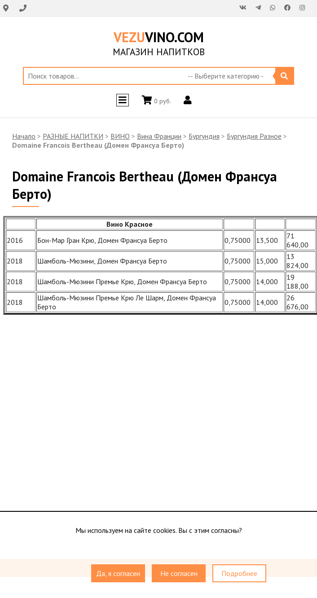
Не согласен (179, 573)
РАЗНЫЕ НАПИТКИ (73, 136)
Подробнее (239, 573)
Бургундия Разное (254, 136)
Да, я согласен (118, 573)
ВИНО (120, 136)
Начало (23, 136)
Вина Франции (159, 136)
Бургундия (204, 136)
